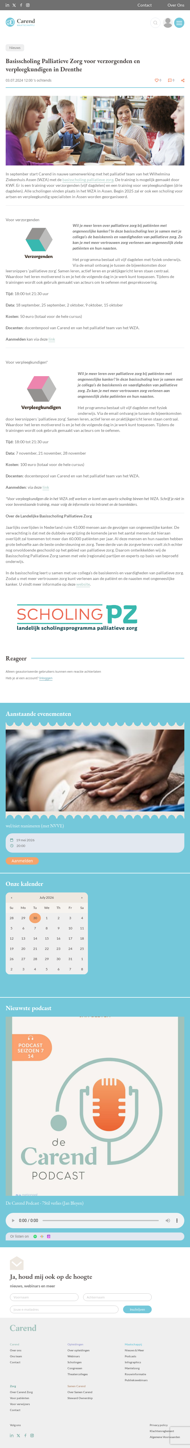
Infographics (133, 1362)
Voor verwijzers (20, 1404)
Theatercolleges (77, 1374)
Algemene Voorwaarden (165, 1437)
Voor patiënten (19, 1398)
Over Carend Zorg (21, 1392)
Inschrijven (137, 1309)
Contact (145, 5)
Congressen (74, 1368)
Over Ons (176, 5)
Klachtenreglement (162, 1431)
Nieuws (14, 47)
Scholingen (74, 1362)
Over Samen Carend (79, 1392)
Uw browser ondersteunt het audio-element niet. (95, 1220)
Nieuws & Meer (134, 1350)
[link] (168, 23)
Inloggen (45, 678)
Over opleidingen (78, 1350)
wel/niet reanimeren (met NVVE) (35, 826)
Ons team (16, 1356)
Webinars (73, 1356)
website (83, 584)
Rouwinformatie (135, 1374)
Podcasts (130, 1356)
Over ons (15, 1350)
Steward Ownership (80, 1398)
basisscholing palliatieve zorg (87, 179)
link (51, 339)
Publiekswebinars (136, 1380)
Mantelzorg (132, 1368)
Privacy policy (159, 1425)
